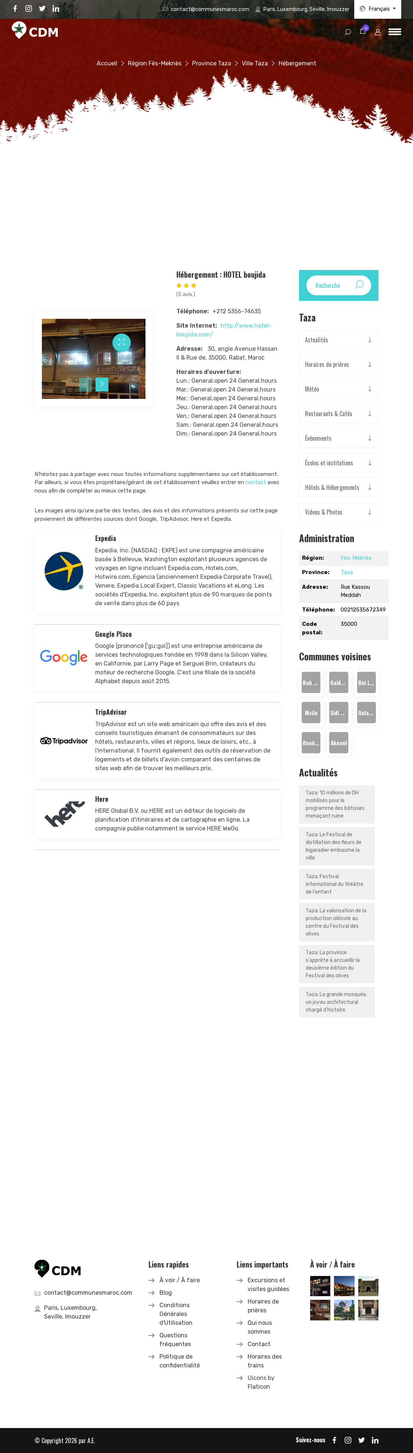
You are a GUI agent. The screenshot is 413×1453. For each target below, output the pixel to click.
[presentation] (85, 385)
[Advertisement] (206, 203)
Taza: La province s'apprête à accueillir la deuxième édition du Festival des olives (333, 964)
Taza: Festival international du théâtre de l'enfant (334, 884)
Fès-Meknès (356, 558)
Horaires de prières (327, 364)
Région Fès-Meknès (155, 63)
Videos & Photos (323, 512)
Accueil (107, 63)
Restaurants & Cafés (328, 413)
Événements (318, 438)
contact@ (210, 9)
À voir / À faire (179, 1280)
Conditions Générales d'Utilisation (176, 1314)
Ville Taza (255, 63)
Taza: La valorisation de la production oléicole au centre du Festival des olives (336, 922)
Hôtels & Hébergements (332, 487)
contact (255, 482)
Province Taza (211, 63)
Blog (165, 1292)
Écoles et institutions (329, 462)
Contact (259, 1344)
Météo (312, 389)
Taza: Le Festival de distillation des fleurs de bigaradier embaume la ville (334, 846)
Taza (347, 572)
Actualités (316, 339)
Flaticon (259, 1386)
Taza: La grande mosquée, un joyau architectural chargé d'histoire (336, 1002)
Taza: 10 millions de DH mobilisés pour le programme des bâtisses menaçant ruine (335, 804)
